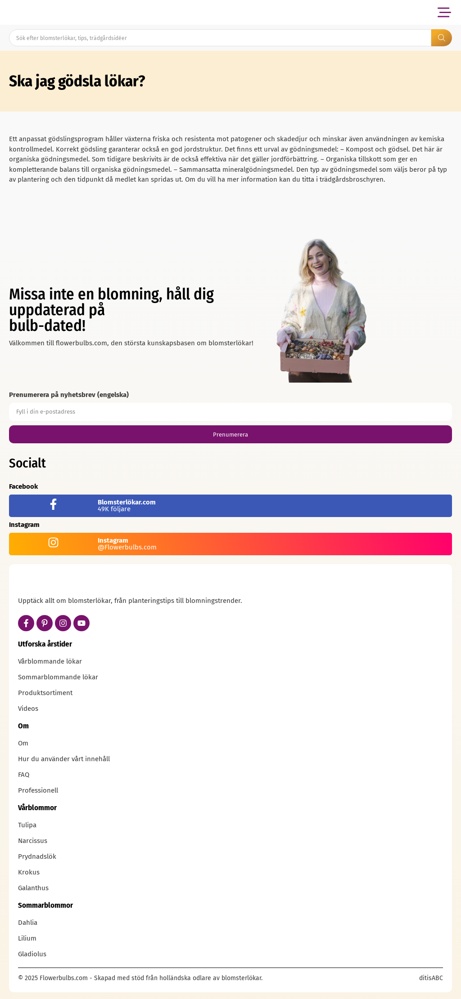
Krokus (29, 872)
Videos (28, 709)
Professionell (38, 790)
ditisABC (431, 978)
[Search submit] (441, 37)
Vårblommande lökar (50, 661)
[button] (444, 12)
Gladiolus (32, 954)
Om (23, 743)
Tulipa (27, 825)
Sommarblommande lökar (58, 677)
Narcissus (32, 841)
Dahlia (27, 923)
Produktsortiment (45, 693)
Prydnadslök (37, 856)
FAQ (23, 775)
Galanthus (33, 888)
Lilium (27, 938)
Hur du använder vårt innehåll (64, 759)
